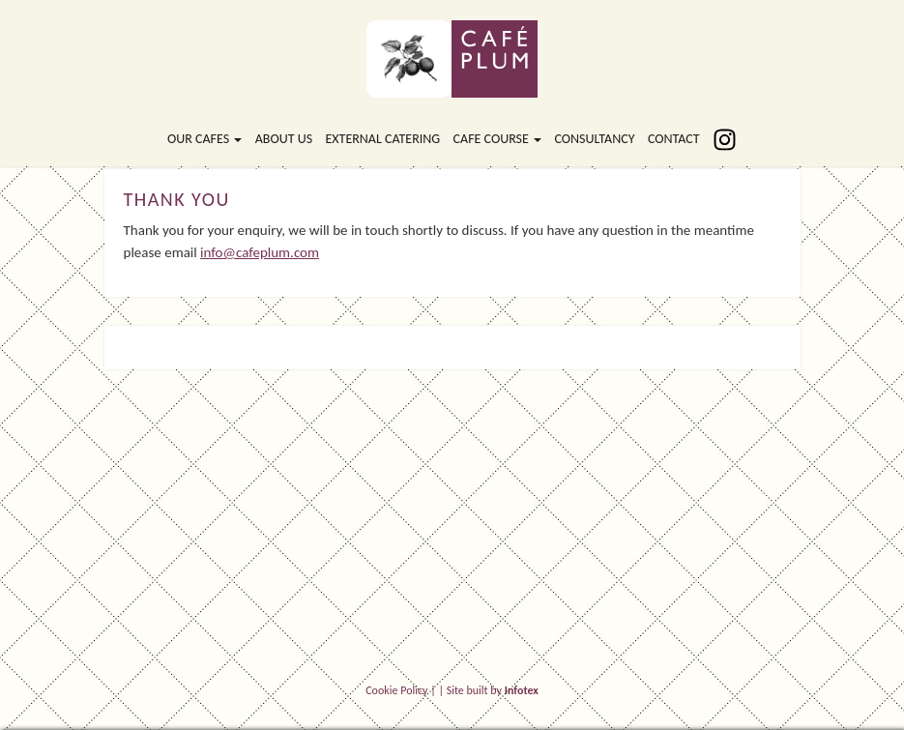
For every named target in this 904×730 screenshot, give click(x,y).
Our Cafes (204, 139)
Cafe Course (497, 139)
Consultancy (594, 139)
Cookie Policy (396, 690)
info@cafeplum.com (259, 252)
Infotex (522, 690)
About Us (283, 139)
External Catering (382, 139)
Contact (674, 139)
